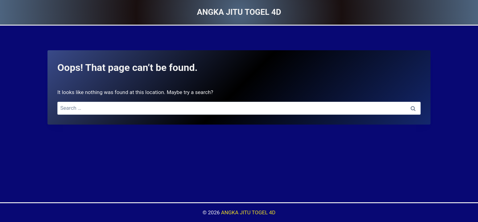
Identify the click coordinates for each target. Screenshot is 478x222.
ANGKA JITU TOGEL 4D (248, 212)
